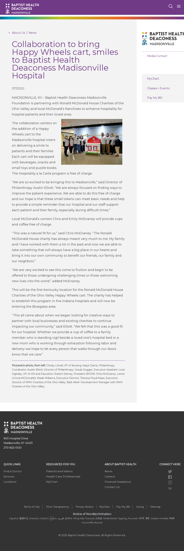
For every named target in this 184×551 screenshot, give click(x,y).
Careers (110, 476)
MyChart (153, 78)
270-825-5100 (12, 447)
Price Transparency (57, 506)
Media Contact (157, 56)
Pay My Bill (154, 97)
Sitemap (155, 506)
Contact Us (112, 487)
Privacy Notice (84, 506)
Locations (9, 481)
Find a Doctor (12, 471)
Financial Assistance (118, 481)
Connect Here (170, 464)
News (32, 32)
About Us (18, 32)
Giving (140, 506)
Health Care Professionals (63, 476)
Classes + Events (158, 88)
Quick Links (11, 464)
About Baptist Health (120, 464)
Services (8, 476)
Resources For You (60, 464)
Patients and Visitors (59, 471)
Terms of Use (32, 506)
